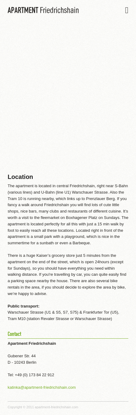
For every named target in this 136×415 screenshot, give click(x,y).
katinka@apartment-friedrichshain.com (42, 387)
